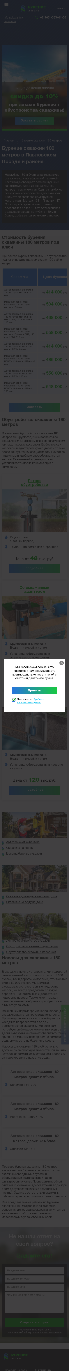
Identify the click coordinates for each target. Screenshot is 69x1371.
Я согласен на (30, 700)
